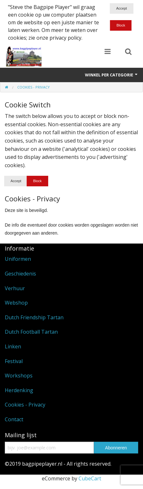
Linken (13, 346)
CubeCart (90, 478)
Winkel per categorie (111, 75)
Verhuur (15, 288)
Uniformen (18, 258)
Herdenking (19, 390)
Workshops (19, 375)
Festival (14, 361)
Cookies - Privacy (25, 404)
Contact (14, 419)
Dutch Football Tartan (31, 331)
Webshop (16, 302)
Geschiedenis (20, 273)
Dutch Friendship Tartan (34, 317)
